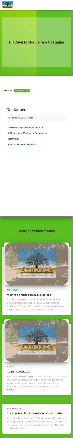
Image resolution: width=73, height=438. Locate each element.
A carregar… (36, 176)
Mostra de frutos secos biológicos (29, 295)
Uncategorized (22, 90)
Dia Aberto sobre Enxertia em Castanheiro (35, 413)
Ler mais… (51, 309)
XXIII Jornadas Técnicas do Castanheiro (27, 133)
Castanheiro (13, 290)
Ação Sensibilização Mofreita (22, 144)
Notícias (11, 367)
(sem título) (13, 139)
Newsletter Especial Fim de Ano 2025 (25, 127)
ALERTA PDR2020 (18, 371)
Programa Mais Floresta (20, 118)
